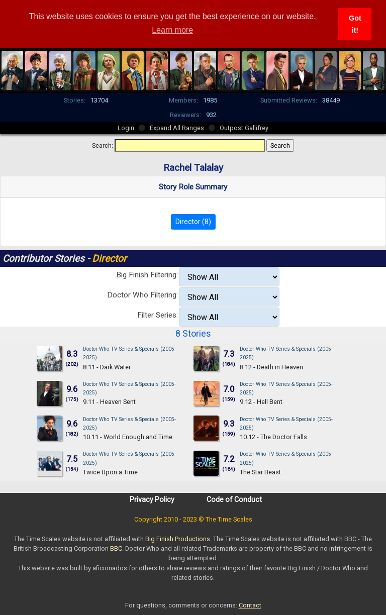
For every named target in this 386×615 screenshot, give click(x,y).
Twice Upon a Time (110, 472)
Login (126, 128)
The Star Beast (260, 472)
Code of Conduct (234, 499)
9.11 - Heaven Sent (109, 401)
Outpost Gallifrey (244, 128)
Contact (250, 605)
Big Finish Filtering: (147, 274)
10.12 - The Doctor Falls (273, 437)
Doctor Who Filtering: (142, 294)
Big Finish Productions (177, 539)
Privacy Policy (152, 499)
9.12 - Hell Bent (261, 401)
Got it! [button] (355, 24)
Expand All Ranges (177, 128)
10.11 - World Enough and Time (127, 437)
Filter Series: (157, 315)
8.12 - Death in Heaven (271, 367)
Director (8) (193, 222)
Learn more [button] (172, 30)
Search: (102, 145)
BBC (116, 548)
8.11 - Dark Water (107, 367)
